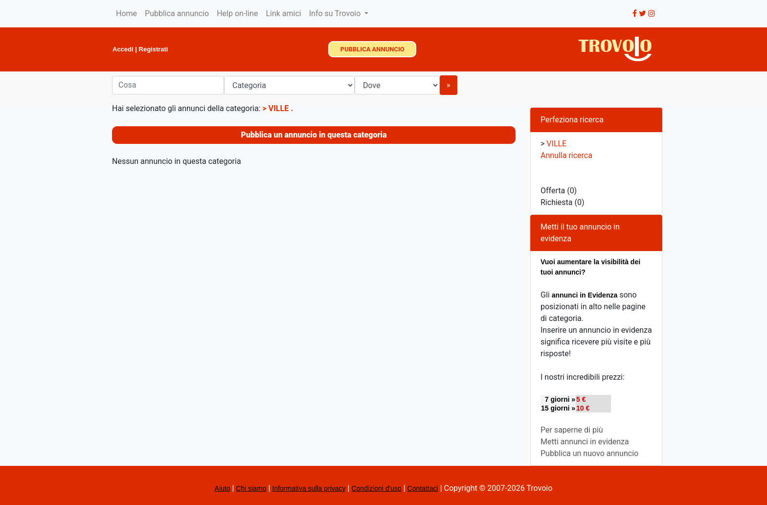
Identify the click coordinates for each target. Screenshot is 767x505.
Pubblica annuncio (177, 13)
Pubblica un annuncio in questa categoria (314, 134)
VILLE (280, 108)
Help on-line (237, 13)
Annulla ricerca (566, 155)
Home (126, 13)
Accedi (123, 49)
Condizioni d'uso (376, 488)
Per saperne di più (572, 430)
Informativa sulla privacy (308, 488)
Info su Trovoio (336, 13)
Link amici (283, 13)
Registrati (153, 49)
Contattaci (422, 488)
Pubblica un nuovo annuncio (589, 453)
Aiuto (222, 488)
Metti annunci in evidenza (585, 441)
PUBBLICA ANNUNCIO (372, 49)
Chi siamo (251, 488)
